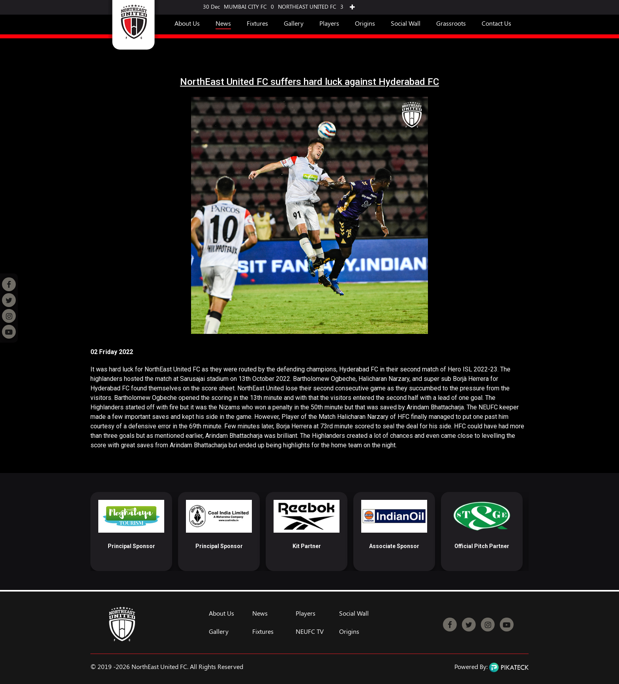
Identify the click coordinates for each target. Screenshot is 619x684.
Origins (365, 23)
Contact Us (496, 23)
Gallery (294, 23)
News (223, 23)
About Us (187, 23)
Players (329, 23)
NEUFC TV (310, 631)
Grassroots (451, 23)
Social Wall (405, 23)
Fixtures (257, 23)
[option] (131, 531)
